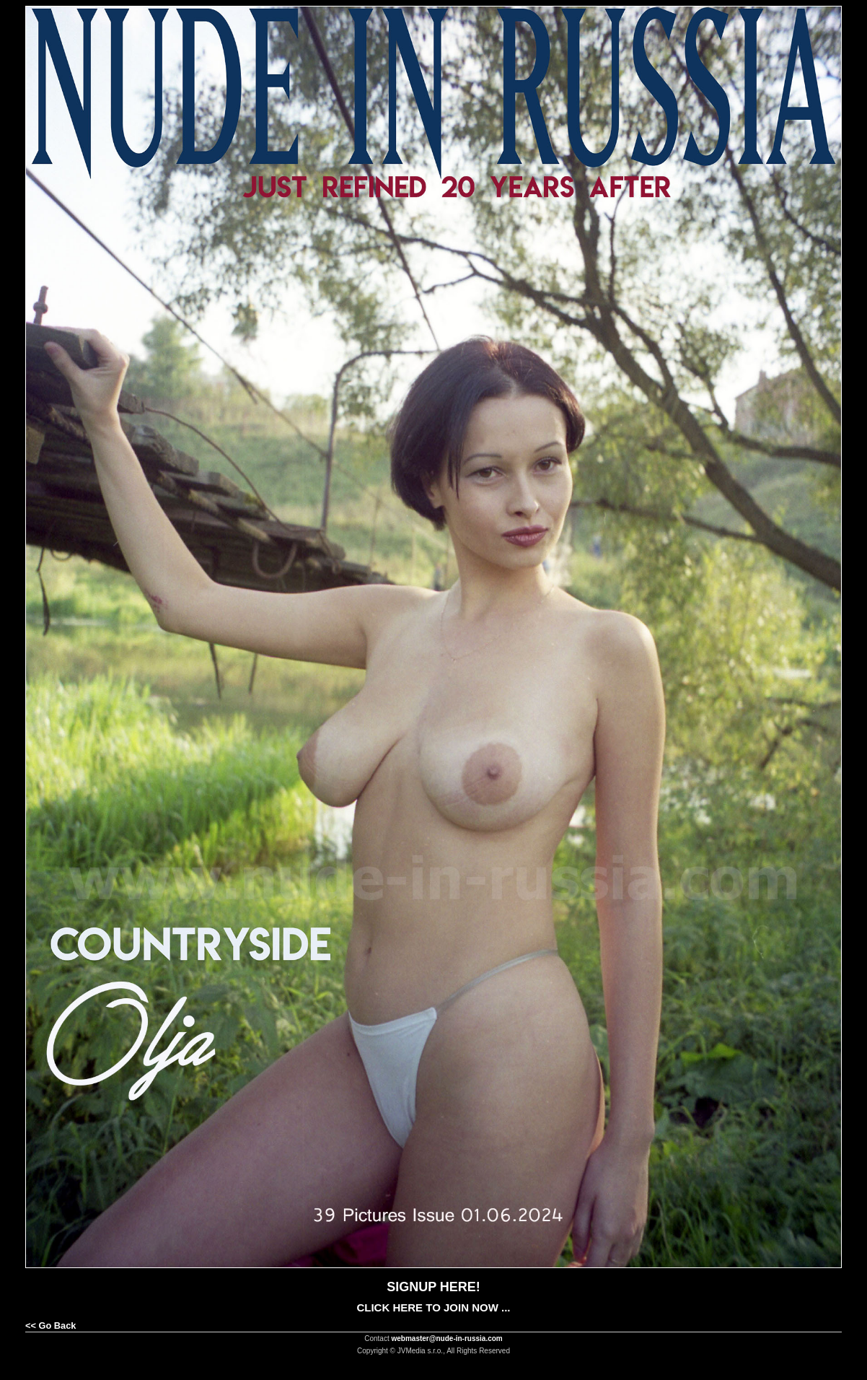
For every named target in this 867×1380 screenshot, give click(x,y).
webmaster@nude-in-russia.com (447, 1338)
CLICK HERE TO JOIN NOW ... (433, 1307)
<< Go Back (50, 1325)
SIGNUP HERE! (433, 1287)
